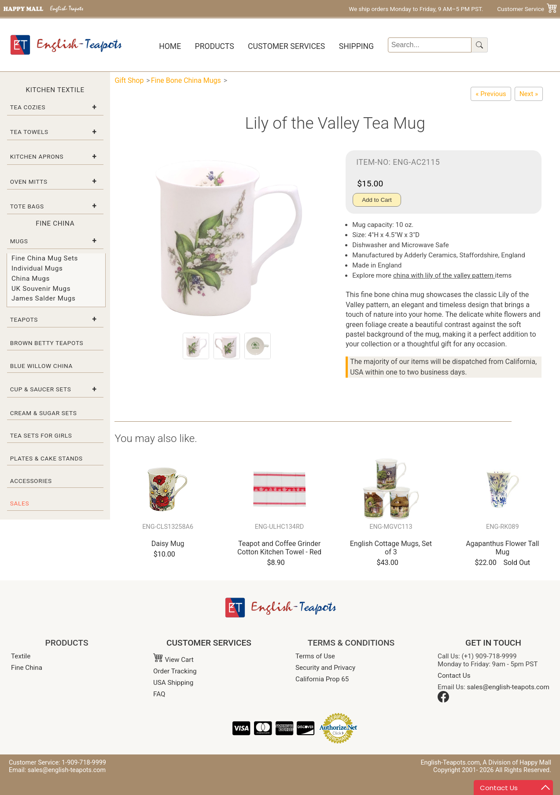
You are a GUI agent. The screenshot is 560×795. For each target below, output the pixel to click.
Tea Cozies (27, 107)
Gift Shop (129, 80)
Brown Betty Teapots (47, 342)
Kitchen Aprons (37, 156)
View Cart (173, 660)
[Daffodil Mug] (529, 94)
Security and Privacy (325, 668)
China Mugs (30, 278)
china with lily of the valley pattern (444, 275)
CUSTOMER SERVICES (208, 643)
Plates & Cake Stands (46, 458)
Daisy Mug (167, 543)
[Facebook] (443, 700)
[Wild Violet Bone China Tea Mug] (491, 94)
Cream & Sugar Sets (43, 412)
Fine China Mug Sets (44, 258)
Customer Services (286, 46)
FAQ (159, 694)
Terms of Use (315, 656)
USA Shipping (173, 683)
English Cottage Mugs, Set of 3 (391, 547)
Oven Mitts (29, 181)
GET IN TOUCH (493, 643)
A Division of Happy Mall (517, 762)
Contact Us (454, 676)
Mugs (19, 241)
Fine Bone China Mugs (186, 80)
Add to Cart (376, 200)
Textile (20, 656)
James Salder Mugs (43, 298)
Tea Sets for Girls (41, 435)
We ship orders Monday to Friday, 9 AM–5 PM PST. (416, 8)
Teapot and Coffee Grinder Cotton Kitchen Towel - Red (279, 547)
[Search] (430, 44)
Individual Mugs (37, 268)
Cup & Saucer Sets (40, 389)
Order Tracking (175, 671)
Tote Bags (27, 206)
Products (214, 46)
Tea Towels (29, 131)
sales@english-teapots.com (508, 687)
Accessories (31, 480)
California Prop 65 (322, 679)
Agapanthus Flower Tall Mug (502, 547)
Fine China (26, 668)
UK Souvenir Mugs (40, 289)
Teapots (24, 319)
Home (170, 46)
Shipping (356, 46)
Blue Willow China (41, 365)
